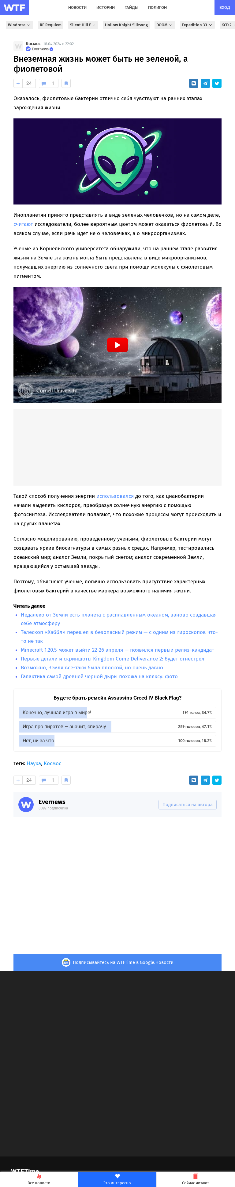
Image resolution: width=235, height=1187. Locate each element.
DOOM (164, 25)
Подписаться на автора (187, 804)
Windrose (19, 25)
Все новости (39, 1179)
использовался (115, 496)
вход (224, 7)
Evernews (52, 801)
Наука (34, 763)
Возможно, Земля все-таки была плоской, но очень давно (92, 667)
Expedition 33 (197, 25)
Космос (33, 43)
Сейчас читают (196, 1179)
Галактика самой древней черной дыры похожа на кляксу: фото (99, 676)
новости (77, 7)
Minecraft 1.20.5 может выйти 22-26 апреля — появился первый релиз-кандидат (117, 650)
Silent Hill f (83, 25)
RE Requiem (51, 25)
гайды (131, 7)
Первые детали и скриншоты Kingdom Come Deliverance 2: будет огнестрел (112, 659)
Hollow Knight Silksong (126, 25)
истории (105, 7)
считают (23, 224)
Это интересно (117, 1179)
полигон (157, 7)
